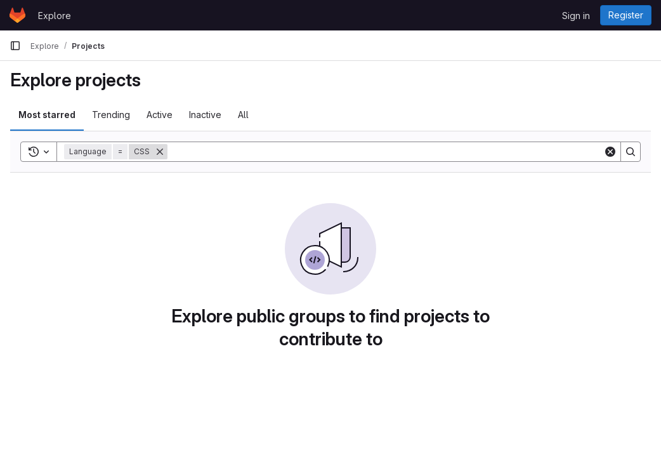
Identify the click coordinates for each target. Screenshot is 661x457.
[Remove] (159, 151)
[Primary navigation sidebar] (15, 46)
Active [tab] (160, 114)
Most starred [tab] (46, 114)
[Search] (385, 151)
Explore (54, 15)
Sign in (576, 15)
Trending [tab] (111, 114)
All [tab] (243, 114)
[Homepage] (17, 15)
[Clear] (610, 151)
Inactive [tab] (205, 114)
